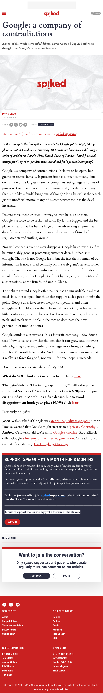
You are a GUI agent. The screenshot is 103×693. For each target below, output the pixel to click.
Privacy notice (9, 629)
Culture (56, 621)
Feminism (57, 629)
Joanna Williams (10, 662)
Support (12, 521)
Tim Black (7, 674)
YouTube (18, 605)
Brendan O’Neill (10, 653)
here (77, 376)
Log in (96, 13)
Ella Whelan (8, 666)
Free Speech (59, 633)
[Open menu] (4, 13)
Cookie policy (8, 633)
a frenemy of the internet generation (48, 438)
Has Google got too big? (51, 444)
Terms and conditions (12, 625)
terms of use (60, 685)
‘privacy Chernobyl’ (83, 427)
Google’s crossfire (65, 432)
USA (55, 638)
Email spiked (59, 670)
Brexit (56, 625)
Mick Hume (7, 670)
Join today (36, 575)
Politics (56, 617)
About (5, 617)
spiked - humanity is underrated (51, 14)
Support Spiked (9, 621)
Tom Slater (7, 658)
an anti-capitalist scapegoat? (70, 421)
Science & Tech (46, 124)
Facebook (4, 605)
